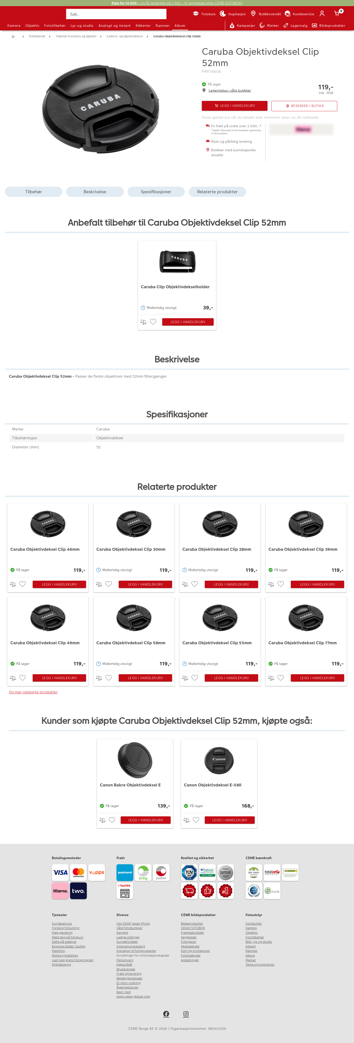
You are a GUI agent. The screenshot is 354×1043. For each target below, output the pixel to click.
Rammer (163, 25)
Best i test (124, 992)
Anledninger (190, 960)
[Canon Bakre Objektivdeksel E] (135, 774)
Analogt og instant (115, 25)
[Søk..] (116, 14)
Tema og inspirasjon (260, 964)
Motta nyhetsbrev (65, 955)
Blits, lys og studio (259, 942)
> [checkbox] (145, 322)
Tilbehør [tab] (33, 192)
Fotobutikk (254, 923)
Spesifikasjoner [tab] (156, 192)
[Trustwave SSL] (208, 873)
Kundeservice (62, 923)
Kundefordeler (127, 942)
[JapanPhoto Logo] (20, 18)
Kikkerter (143, 25)
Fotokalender (191, 955)
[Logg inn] (323, 14)
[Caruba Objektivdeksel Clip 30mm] (134, 539)
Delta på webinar (64, 942)
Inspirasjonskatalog (131, 946)
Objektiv (32, 25)
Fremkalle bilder (192, 933)
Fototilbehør (55, 25)
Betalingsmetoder (130, 978)
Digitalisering (61, 964)
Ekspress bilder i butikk (68, 946)
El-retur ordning (128, 983)
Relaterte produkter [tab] (217, 192)
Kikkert (251, 946)
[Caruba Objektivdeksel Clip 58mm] (134, 632)
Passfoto (58, 951)
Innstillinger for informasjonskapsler (143, 955)
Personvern (125, 960)
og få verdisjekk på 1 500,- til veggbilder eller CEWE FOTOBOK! (177, 3)
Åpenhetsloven (128, 987)
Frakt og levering (129, 974)
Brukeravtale (126, 969)
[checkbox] (153, 322)
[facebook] (167, 1014)
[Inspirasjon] (233, 14)
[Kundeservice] (299, 14)
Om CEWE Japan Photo (133, 923)
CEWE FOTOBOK (193, 928)
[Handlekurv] (338, 14)
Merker (251, 960)
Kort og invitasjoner (195, 951)
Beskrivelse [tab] (95, 192)
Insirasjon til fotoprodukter (136, 951)
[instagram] (187, 1014)
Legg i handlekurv (188, 321)
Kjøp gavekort (62, 933)
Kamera (13, 25)
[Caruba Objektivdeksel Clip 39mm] (306, 539)
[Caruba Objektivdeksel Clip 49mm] (48, 632)
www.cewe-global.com (133, 996)
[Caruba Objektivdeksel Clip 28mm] (220, 539)
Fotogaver (188, 942)
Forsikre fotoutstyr (66, 928)
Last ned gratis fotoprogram (72, 960)
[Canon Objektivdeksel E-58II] (219, 774)
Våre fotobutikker (130, 928)
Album (180, 25)
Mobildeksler (190, 946)
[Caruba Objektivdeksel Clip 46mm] (48, 539)
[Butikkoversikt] (265, 14)
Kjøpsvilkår (125, 964)
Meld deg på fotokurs (67, 937)
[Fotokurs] (204, 14)
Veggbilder (189, 937)
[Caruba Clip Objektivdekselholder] (177, 276)
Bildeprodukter (192, 923)
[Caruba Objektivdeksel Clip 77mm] (306, 632)
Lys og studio (82, 25)
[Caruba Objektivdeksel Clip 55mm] (220, 632)
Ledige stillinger (128, 937)
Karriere (122, 933)
